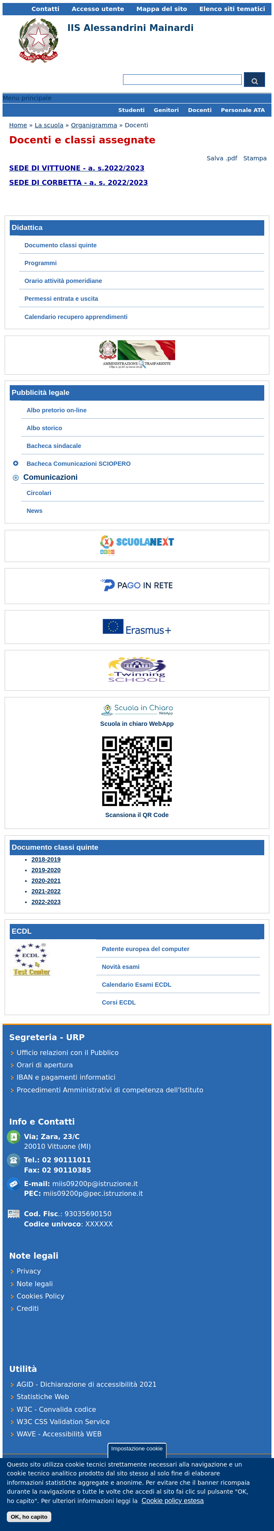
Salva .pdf (222, 158)
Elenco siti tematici (232, 9)
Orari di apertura (45, 1065)
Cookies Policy (40, 1296)
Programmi (41, 263)
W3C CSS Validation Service (63, 1422)
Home (18, 125)
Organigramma (94, 125)
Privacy (29, 1271)
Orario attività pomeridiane (63, 280)
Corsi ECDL (119, 1002)
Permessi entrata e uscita (61, 298)
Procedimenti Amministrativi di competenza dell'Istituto (110, 1090)
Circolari (39, 493)
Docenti (200, 110)
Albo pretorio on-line (57, 410)
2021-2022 (46, 891)
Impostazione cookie (137, 1450)
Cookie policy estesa (173, 1503)
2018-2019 (46, 859)
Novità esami (121, 966)
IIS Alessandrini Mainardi (130, 27)
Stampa (255, 158)
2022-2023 (46, 901)
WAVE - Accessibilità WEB (59, 1434)
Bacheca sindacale (54, 445)
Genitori (166, 110)
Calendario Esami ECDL (136, 984)
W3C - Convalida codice (56, 1409)
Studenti (131, 110)
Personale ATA (243, 110)
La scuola (49, 125)
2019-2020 (46, 870)
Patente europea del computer (145, 949)
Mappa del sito (162, 9)
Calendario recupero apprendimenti (76, 316)
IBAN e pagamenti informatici (66, 1077)
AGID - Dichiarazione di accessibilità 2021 (87, 1384)
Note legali (35, 1284)
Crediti (28, 1308)
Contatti (45, 9)
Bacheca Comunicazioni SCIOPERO (79, 463)
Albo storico (44, 428)
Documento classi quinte (61, 245)
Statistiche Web (43, 1397)
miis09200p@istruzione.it (95, 1184)
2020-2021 (46, 880)
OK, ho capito (29, 1519)
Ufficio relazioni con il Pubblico (67, 1053)
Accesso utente (98, 9)
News (35, 510)
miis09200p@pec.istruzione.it (93, 1194)
